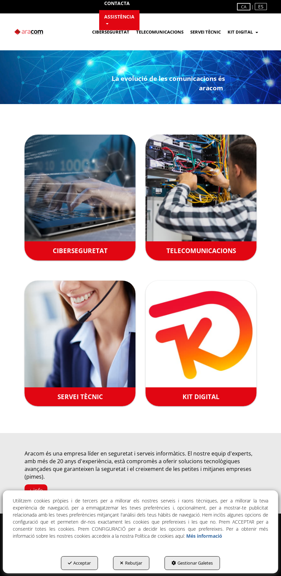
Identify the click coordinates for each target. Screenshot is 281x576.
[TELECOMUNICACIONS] (201, 197)
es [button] (261, 6)
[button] (119, 20)
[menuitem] (119, 20)
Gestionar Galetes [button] (192, 563)
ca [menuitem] (243, 7)
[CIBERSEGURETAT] (80, 197)
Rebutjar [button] (131, 563)
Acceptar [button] (79, 563)
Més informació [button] (204, 536)
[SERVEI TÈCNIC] (80, 343)
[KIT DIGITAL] (201, 343)
